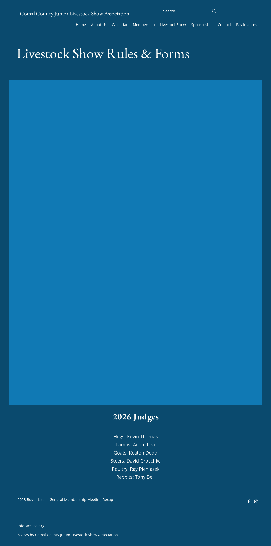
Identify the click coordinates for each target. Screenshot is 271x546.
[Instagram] (256, 501)
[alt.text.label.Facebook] (248, 501)
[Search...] (171, 10)
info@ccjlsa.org (31, 525)
